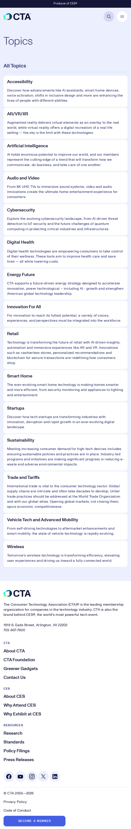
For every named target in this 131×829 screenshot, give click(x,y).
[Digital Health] (65, 252)
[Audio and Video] (65, 187)
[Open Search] (109, 16)
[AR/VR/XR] (65, 123)
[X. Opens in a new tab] (43, 776)
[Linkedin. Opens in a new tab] (55, 776)
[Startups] (65, 417)
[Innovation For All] (65, 314)
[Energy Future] (65, 284)
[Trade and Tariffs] (65, 492)
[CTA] (17, 16)
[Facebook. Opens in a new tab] (9, 776)
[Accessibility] (65, 91)
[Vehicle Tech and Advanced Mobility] (65, 527)
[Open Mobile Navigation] (122, 16)
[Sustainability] (65, 452)
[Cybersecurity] (65, 219)
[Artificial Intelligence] (65, 155)
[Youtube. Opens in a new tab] (20, 776)
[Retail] (65, 348)
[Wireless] (65, 554)
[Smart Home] (65, 385)
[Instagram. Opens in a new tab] (32, 776)
